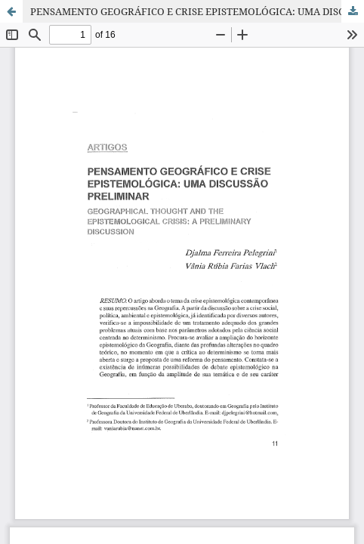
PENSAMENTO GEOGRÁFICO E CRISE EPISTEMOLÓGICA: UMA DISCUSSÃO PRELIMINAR (197, 11)
